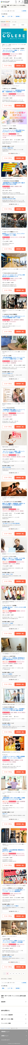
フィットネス (7, 1028)
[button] (14, 46)
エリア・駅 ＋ (10, 16)
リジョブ (2, 1028)
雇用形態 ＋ (18, 16)
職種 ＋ (3, 16)
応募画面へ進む (20, 65)
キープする (8, 65)
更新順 (22, 24)
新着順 (14, 24)
